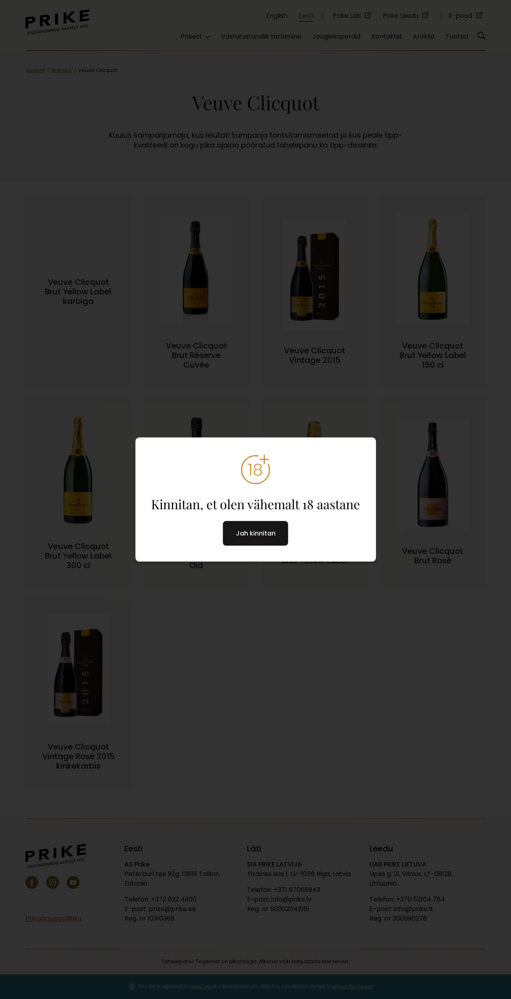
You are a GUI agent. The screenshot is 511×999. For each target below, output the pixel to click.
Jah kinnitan (256, 533)
